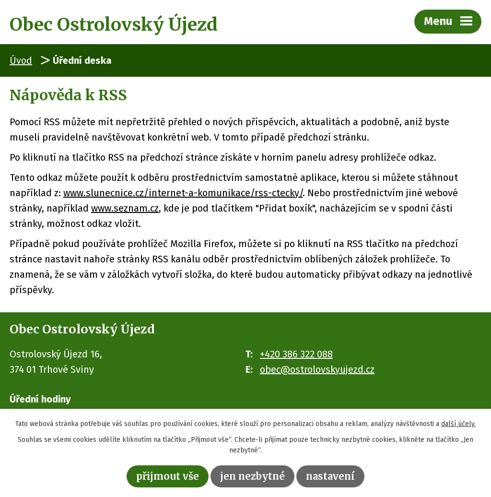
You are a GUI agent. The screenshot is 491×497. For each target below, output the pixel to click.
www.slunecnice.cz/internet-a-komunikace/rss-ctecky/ (183, 193)
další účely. (458, 424)
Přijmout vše (167, 476)
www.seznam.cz (125, 208)
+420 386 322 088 (296, 354)
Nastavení (330, 476)
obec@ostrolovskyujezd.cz (317, 369)
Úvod (21, 60)
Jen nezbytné (252, 476)
